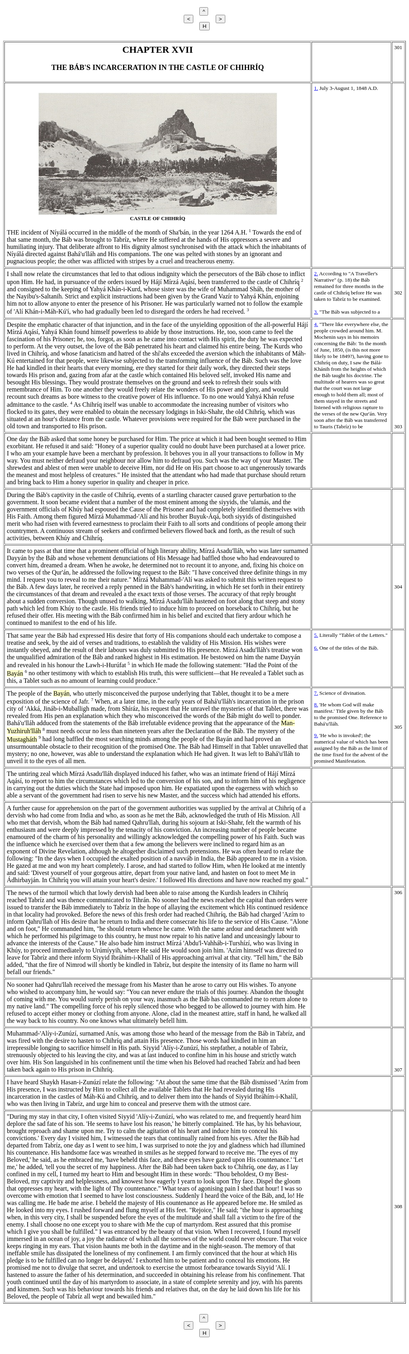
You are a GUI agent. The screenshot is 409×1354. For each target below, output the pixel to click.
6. (316, 648)
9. (316, 735)
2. (316, 273)
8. (316, 705)
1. (316, 88)
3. (316, 312)
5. (316, 635)
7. (316, 693)
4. (316, 324)
